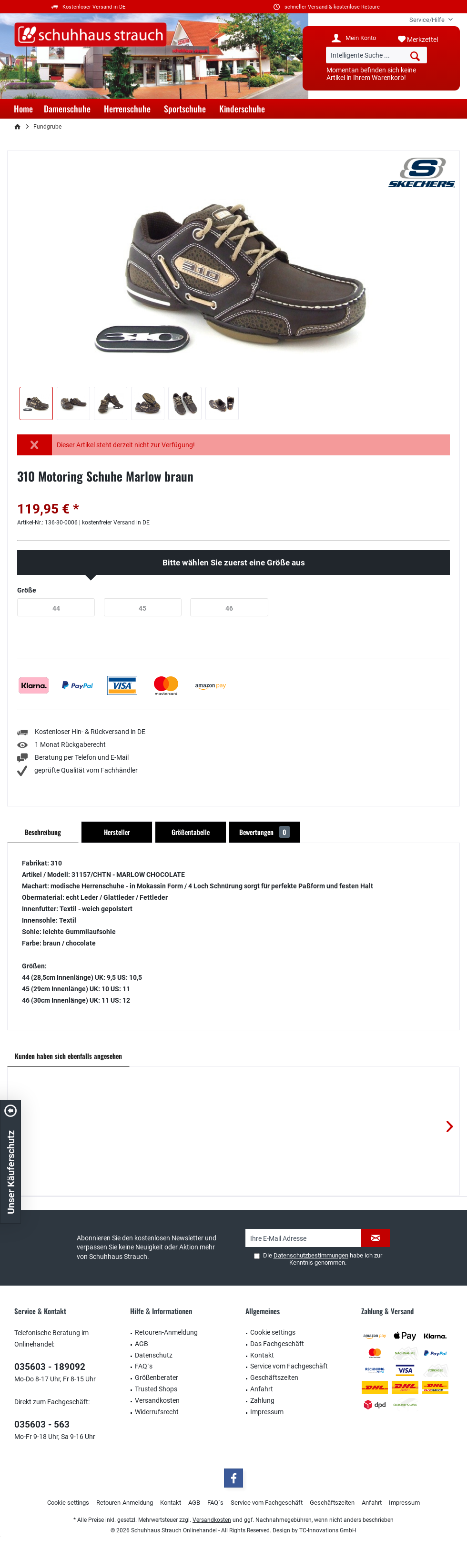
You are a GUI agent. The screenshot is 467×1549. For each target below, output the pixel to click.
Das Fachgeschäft (277, 1344)
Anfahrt (261, 1389)
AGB (141, 1344)
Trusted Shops (156, 1389)
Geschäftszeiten (274, 1377)
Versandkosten (157, 1400)
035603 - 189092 (49, 1366)
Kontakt (262, 1355)
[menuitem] (427, 20)
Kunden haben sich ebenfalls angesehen (68, 1056)
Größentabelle (191, 832)
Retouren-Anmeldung (166, 1332)
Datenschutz (154, 1355)
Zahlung (262, 1400)
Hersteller (117, 832)
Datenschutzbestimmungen (311, 1255)
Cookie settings (272, 1332)
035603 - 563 (42, 1424)
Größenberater (156, 1377)
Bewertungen (264, 832)
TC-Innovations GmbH (327, 1530)
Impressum (267, 1412)
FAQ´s (143, 1366)
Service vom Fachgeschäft (289, 1366)
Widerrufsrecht (157, 1412)
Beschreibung (43, 832)
